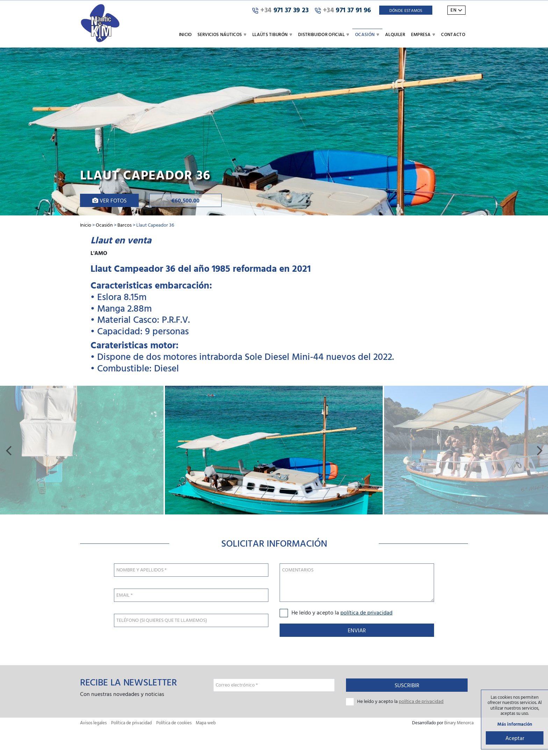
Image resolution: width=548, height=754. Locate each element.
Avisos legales (93, 722)
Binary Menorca (459, 722)
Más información (514, 724)
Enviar (357, 630)
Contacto (453, 34)
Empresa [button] (423, 34)
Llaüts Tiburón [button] (272, 34)
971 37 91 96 (343, 10)
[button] (8, 450)
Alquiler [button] (395, 34)
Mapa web (206, 722)
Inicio (185, 34)
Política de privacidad (131, 722)
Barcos (124, 224)
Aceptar (514, 738)
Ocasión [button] (367, 34)
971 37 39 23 (280, 10)
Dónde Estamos (406, 10)
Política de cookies (174, 722)
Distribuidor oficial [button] (323, 34)
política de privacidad (366, 612)
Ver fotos (109, 200)
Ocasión (104, 224)
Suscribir (407, 685)
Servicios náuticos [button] (222, 34)
